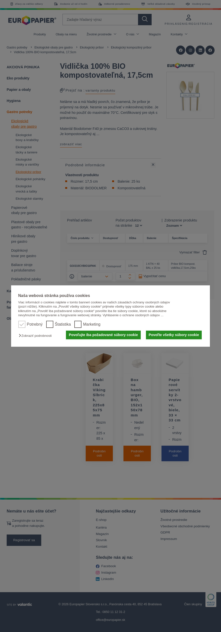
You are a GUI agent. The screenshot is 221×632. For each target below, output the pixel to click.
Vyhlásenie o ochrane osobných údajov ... (133, 315)
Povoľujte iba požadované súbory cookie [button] (103, 335)
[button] (36, 335)
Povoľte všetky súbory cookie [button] (174, 335)
